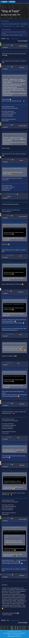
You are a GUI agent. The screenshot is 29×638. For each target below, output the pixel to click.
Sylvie (17, 26)
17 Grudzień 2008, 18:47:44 (7, 339)
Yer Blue (8, 574)
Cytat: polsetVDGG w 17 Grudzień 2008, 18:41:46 (14, 343)
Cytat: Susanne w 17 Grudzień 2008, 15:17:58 (13, 75)
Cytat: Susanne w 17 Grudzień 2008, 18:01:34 (13, 224)
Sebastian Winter (11, 194)
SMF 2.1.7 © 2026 (11, 634)
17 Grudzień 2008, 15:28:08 (7, 72)
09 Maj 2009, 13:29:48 (6, 580)
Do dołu (3, 38)
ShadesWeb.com (18, 636)
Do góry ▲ (20, 631)
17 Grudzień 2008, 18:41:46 (7, 296)
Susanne (9, 159)
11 (18, 38)
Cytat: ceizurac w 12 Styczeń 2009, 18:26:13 (13, 527)
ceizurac (8, 66)
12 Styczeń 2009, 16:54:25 (7, 408)
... (17, 38)
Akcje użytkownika (22, 41)
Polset (8, 291)
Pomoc (8, 631)
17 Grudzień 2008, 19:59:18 (7, 368)
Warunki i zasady (14, 631)
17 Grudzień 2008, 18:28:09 (7, 260)
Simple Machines (18, 634)
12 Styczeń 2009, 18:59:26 (7, 523)
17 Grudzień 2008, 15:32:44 (7, 130)
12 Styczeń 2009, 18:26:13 (7, 469)
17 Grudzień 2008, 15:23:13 (7, 50)
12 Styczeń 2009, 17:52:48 (7, 442)
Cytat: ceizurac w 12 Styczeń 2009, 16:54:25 (13, 446)
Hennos (8, 45)
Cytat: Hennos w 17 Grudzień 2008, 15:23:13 (13, 168)
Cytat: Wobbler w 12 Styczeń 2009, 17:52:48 (13, 473)
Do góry (3, 620)
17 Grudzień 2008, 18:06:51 (7, 201)
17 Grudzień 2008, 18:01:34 (7, 164)
